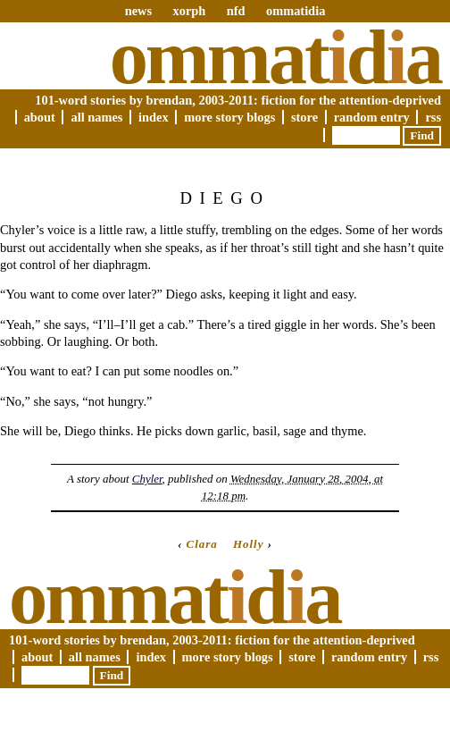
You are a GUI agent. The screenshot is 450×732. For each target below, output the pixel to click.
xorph (188, 11)
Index (153, 117)
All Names (96, 117)
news (138, 11)
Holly (248, 544)
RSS (433, 117)
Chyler (147, 478)
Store (304, 117)
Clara (202, 544)
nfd (236, 11)
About (39, 117)
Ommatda (275, 57)
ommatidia (295, 11)
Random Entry (372, 117)
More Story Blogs (229, 117)
